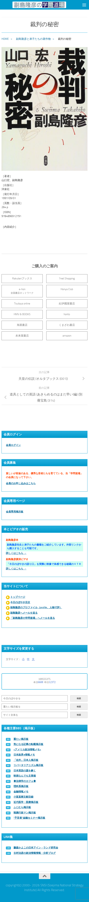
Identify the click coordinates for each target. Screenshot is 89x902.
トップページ (17, 596)
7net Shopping (67, 278)
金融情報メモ (21, 791)
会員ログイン (13, 445)
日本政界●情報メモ (24, 754)
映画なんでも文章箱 (25, 775)
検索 (79, 698)
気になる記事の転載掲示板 (28, 744)
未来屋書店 (22, 335)
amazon (67, 335)
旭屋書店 (22, 325)
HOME (5, 39)
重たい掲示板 (21, 739)
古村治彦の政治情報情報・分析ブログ (35, 853)
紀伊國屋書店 (67, 303)
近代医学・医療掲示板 (26, 802)
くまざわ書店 (67, 325)
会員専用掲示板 (14, 511)
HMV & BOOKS (22, 314)
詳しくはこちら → (16, 553)
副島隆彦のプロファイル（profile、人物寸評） (36, 607)
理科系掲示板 (21, 786)
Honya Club (67, 289)
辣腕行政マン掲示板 (25, 812)
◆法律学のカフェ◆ (25, 781)
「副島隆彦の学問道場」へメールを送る (32, 618)
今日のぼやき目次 (20, 602)
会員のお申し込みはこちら (21, 483)
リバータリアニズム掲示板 (28, 765)
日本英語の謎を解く (25, 770)
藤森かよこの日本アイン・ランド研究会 (36, 847)
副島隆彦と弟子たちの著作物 (33, 39)
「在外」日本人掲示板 (26, 760)
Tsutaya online (22, 303)
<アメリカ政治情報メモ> (27, 749)
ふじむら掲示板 (22, 807)
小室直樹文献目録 (23, 796)
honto (67, 314)
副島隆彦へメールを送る (24, 612)
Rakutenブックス (22, 278)
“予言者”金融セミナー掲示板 (29, 817)
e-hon (22, 291)
